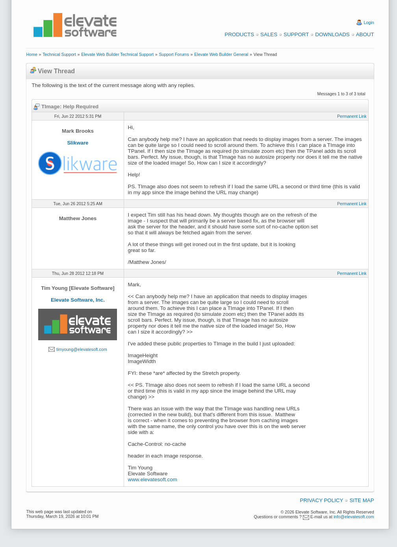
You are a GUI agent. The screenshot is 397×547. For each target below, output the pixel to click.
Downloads (332, 34)
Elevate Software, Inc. (78, 300)
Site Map (361, 500)
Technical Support (59, 54)
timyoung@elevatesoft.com (81, 349)
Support (296, 34)
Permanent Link (352, 116)
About (365, 34)
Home (31, 54)
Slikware (77, 143)
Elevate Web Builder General (221, 54)
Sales (268, 34)
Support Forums (174, 54)
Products (239, 34)
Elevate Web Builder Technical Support (117, 54)
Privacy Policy (321, 500)
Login (369, 22)
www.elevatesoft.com (152, 479)
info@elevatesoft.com (354, 516)
